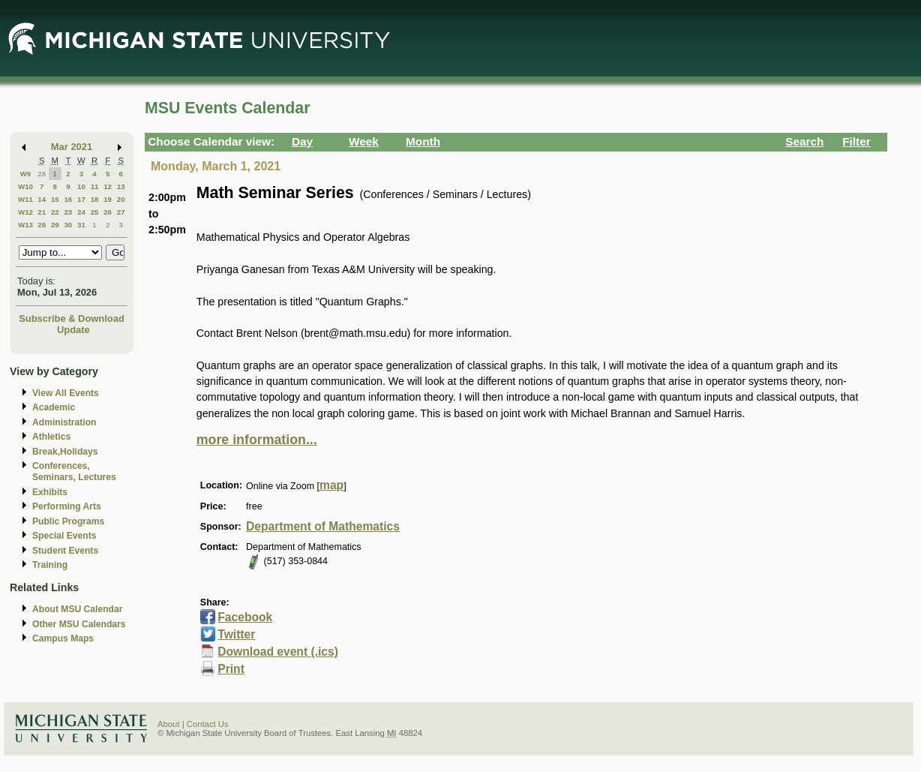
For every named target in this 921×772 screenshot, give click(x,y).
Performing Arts (66, 506)
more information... (256, 439)
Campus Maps (63, 638)
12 (108, 186)
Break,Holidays (65, 451)
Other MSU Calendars (79, 624)
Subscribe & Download (71, 318)
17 (81, 199)
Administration (64, 422)
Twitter (236, 634)
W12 (25, 212)
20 (121, 199)
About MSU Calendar (77, 609)
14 (42, 199)
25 (95, 212)
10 (81, 186)
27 (121, 212)
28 (42, 174)
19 (108, 199)
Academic (53, 407)
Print (231, 668)
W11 (25, 199)
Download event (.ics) (278, 651)
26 (108, 212)
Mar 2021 (71, 146)
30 (68, 225)
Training (50, 565)
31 (81, 225)
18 (95, 199)
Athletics (51, 436)
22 (55, 212)
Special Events (64, 535)
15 (55, 199)
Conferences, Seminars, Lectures (74, 471)
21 (42, 212)
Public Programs (68, 521)
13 (121, 186)
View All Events (65, 393)
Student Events (65, 550)
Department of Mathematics (323, 526)
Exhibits (50, 492)
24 (81, 212)
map (332, 485)
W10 (25, 186)
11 (95, 186)
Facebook (245, 617)
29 (55, 225)
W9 (26, 174)
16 (68, 199)
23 (68, 212)
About (169, 723)
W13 (25, 225)
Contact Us (208, 723)
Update (73, 329)
